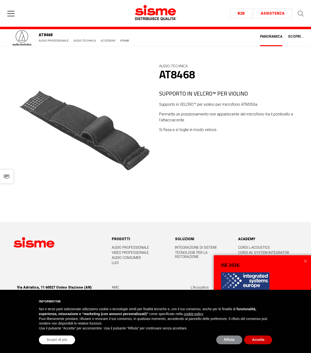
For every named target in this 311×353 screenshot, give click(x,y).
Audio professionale (130, 248)
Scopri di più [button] (57, 340)
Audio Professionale (54, 40)
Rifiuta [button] (229, 340)
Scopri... (296, 37)
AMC (115, 287)
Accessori (108, 40)
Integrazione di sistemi (195, 248)
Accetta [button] (258, 340)
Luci (115, 263)
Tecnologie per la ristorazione (191, 255)
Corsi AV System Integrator (263, 253)
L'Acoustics (200, 287)
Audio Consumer (126, 258)
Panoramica (271, 37)
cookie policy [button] (193, 314)
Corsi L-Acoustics (254, 248)
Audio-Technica (84, 40)
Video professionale (130, 253)
